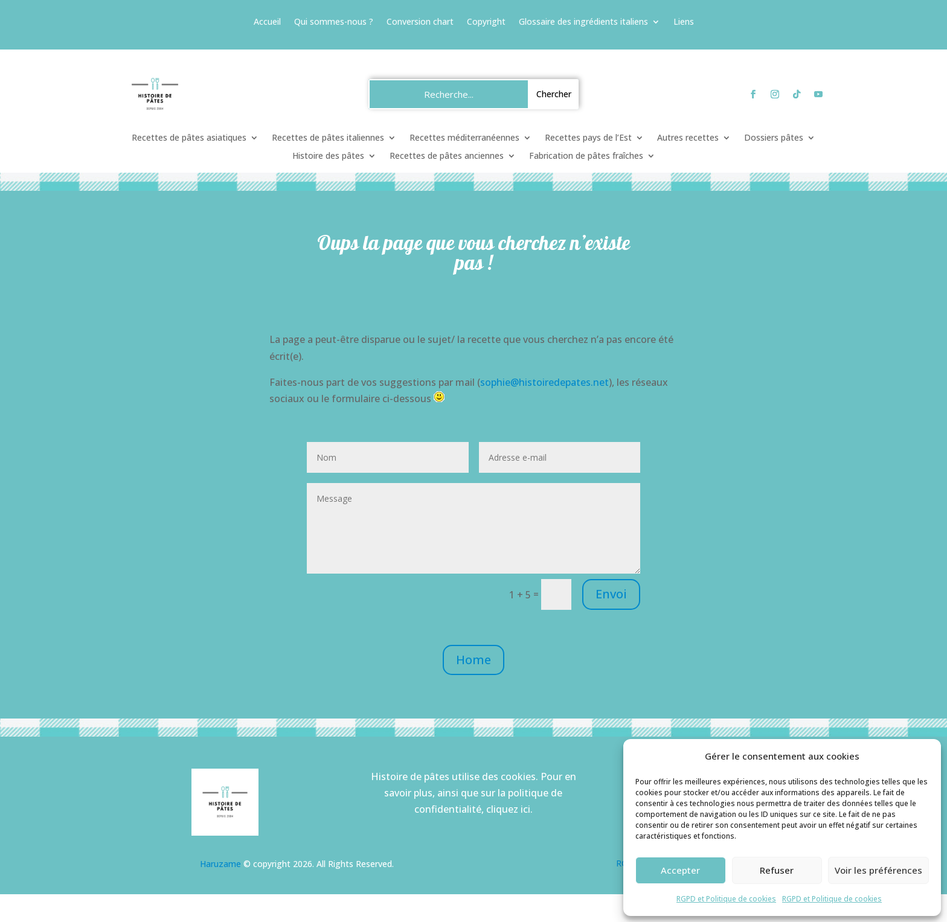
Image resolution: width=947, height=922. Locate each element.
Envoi (611, 594)
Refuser (777, 870)
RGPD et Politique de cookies (726, 899)
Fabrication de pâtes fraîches (586, 156)
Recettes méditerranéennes (464, 138)
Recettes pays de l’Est (588, 138)
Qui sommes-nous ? (333, 22)
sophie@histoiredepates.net (544, 382)
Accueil (267, 22)
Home (473, 659)
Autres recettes (688, 138)
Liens (683, 22)
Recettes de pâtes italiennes (328, 138)
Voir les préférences (878, 870)
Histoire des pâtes (328, 156)
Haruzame (220, 863)
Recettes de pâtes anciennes (447, 156)
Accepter (680, 870)
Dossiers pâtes (773, 138)
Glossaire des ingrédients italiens (583, 22)
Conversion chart (420, 22)
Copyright (486, 22)
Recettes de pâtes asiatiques (189, 138)
